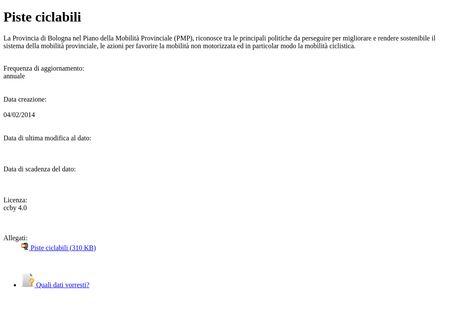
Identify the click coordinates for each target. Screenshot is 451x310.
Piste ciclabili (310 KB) (58, 247)
